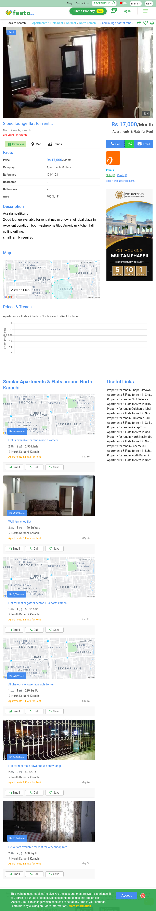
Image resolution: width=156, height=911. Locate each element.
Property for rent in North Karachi (128, 440)
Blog (69, 3)
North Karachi (87, 23)
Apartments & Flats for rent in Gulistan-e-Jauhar (130, 407)
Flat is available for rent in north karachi (33, 425)
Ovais (110, 170)
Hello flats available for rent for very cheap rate (37, 831)
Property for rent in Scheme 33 (126, 430)
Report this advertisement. (120, 180)
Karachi (71, 23)
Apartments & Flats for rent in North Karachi (130, 444)
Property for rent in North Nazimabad (130, 421)
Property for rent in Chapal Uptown (129, 374)
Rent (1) (122, 175)
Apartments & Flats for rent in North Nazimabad (130, 426)
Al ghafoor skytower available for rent (31, 669)
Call (115, 144)
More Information (80, 906)
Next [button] (145, 72)
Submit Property (88, 11)
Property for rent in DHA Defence (127, 384)
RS (149, 3)
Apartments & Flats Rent (47, 23)
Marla (135, 3)
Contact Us (82, 3)
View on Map (20, 290)
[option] (78, 72)
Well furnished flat (19, 506)
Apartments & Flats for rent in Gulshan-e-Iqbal (130, 398)
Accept (126, 895)
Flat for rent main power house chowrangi (34, 750)
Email (144, 144)
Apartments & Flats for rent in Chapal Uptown (130, 379)
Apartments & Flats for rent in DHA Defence (130, 388)
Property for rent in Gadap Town (127, 412)
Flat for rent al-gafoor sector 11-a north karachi (37, 587)
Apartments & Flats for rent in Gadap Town (130, 416)
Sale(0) (110, 175)
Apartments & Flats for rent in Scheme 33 (130, 435)
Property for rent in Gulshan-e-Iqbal (129, 393)
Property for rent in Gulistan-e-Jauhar (130, 402)
